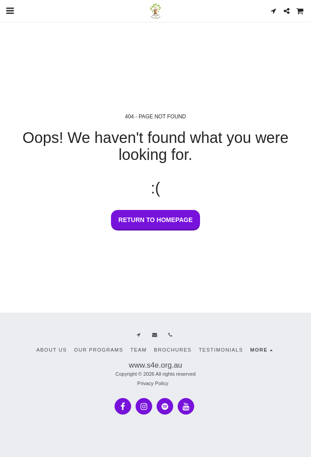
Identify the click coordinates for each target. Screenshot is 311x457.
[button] (9, 11)
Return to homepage (156, 219)
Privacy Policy (152, 383)
